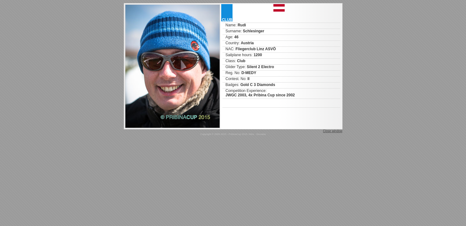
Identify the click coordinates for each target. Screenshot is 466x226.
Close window (333, 131)
